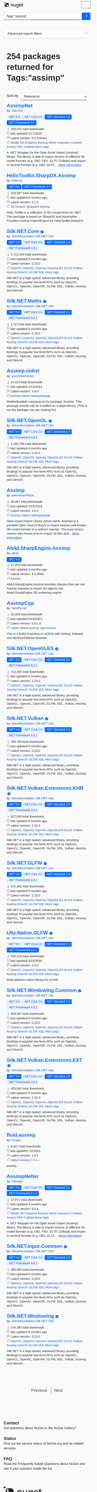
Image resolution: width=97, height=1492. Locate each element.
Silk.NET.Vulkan (25, 718)
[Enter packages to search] (43, 16)
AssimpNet (20, 105)
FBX (20, 146)
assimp (34, 628)
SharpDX (32, 206)
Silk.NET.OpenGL (27, 420)
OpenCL (16, 268)
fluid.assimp (21, 1135)
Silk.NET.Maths (24, 301)
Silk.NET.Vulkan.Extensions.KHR (45, 788)
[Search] (86, 16)
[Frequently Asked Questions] (8, 1458)
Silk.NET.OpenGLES (30, 648)
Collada (29, 146)
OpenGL (28, 268)
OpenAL (41, 268)
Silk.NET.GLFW (24, 863)
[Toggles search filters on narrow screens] (85, 34)
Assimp (43, 142)
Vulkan (77, 268)
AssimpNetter (23, 1176)
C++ (36, 1160)
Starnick (17, 110)
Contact (11, 1423)
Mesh (52, 142)
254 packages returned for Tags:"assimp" (35, 67)
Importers (63, 142)
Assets (11, 146)
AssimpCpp (20, 603)
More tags (42, 146)
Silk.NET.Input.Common (35, 1246)
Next (58, 1390)
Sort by (13, 96)
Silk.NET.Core (23, 231)
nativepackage (40, 395)
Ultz (51, 236)
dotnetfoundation (24, 236)
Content (76, 142)
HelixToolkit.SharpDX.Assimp (41, 175)
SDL (41, 272)
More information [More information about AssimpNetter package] (70, 1235)
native (25, 395)
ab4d (15, 553)
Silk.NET (42, 236)
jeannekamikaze (23, 376)
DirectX (20, 206)
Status (10, 1438)
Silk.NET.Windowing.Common (42, 990)
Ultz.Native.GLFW (27, 933)
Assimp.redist (23, 371)
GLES (68, 268)
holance (17, 180)
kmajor (16, 1140)
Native (24, 628)
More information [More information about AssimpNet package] (70, 165)
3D (22, 142)
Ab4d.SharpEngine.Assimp (38, 548)
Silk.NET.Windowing (30, 1316)
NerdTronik (19, 608)
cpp (42, 628)
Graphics (31, 142)
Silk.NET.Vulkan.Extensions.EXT (44, 1060)
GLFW (33, 272)
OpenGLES (55, 268)
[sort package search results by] (54, 96)
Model (15, 142)
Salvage (17, 1181)
